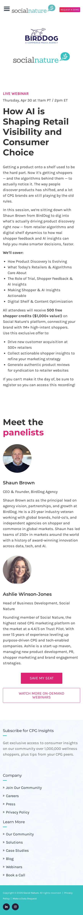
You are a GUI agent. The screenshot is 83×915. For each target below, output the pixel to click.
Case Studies (17, 850)
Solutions (14, 842)
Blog (10, 859)
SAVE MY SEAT (42, 678)
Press (10, 804)
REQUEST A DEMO (70, 9)
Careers (12, 796)
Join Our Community (24, 787)
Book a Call (15, 875)
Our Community (20, 834)
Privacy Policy (17, 812)
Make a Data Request (25, 898)
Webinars (14, 867)
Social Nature (31, 892)
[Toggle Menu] (7, 10)
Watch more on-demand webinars (41, 695)
